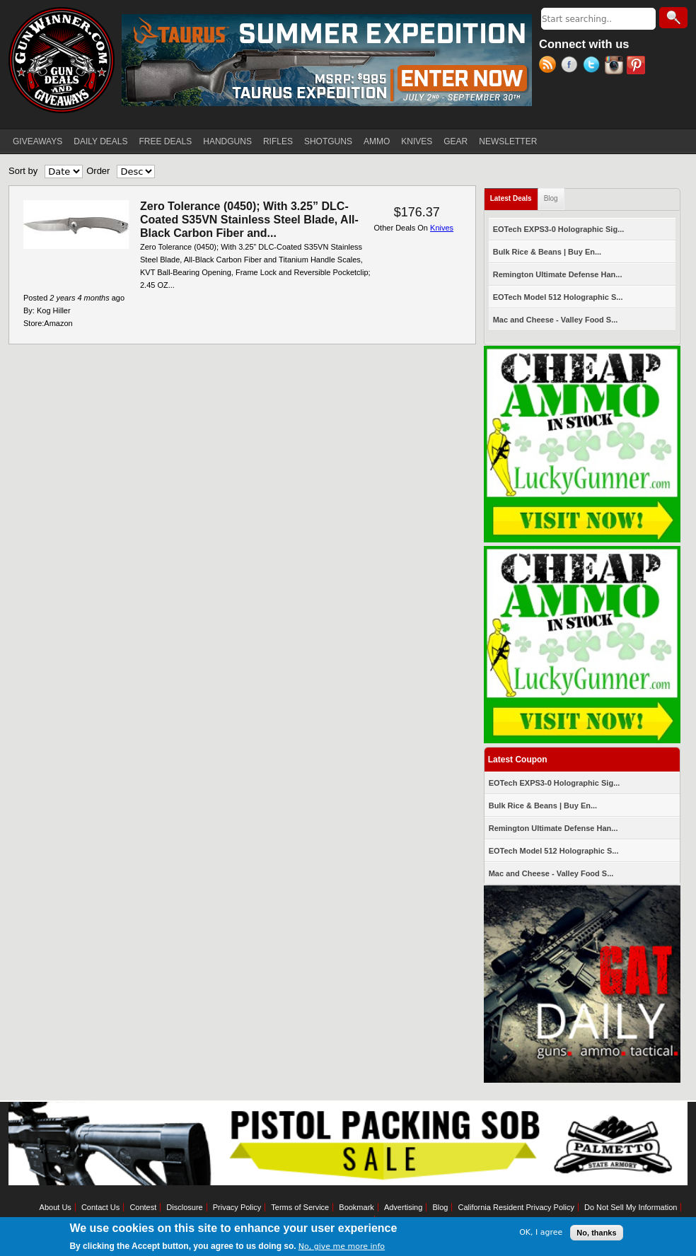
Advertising (403, 1207)
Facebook (572, 66)
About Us (55, 1207)
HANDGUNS (227, 141)
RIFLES (278, 141)
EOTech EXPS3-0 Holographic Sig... (559, 229)
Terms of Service (300, 1207)
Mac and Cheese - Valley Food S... (555, 319)
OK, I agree (540, 1232)
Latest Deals (514, 195)
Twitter (594, 66)
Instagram (616, 66)
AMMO (377, 141)
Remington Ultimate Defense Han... (557, 274)
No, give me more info (341, 1246)
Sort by (22, 170)
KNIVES (416, 141)
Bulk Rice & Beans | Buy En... (547, 252)
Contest (142, 1207)
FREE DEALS (165, 141)
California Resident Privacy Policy (516, 1207)
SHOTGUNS (328, 141)
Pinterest (638, 66)
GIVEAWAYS (37, 141)
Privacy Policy (237, 1207)
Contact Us (100, 1207)
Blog (551, 198)
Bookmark (356, 1207)
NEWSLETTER (508, 141)
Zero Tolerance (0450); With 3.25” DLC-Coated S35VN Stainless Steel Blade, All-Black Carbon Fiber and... (249, 219)
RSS (550, 66)
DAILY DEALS (100, 141)
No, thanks (596, 1232)
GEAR (455, 141)
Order (98, 170)
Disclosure (184, 1207)
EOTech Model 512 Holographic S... (558, 297)
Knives (441, 227)
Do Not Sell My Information (630, 1207)
